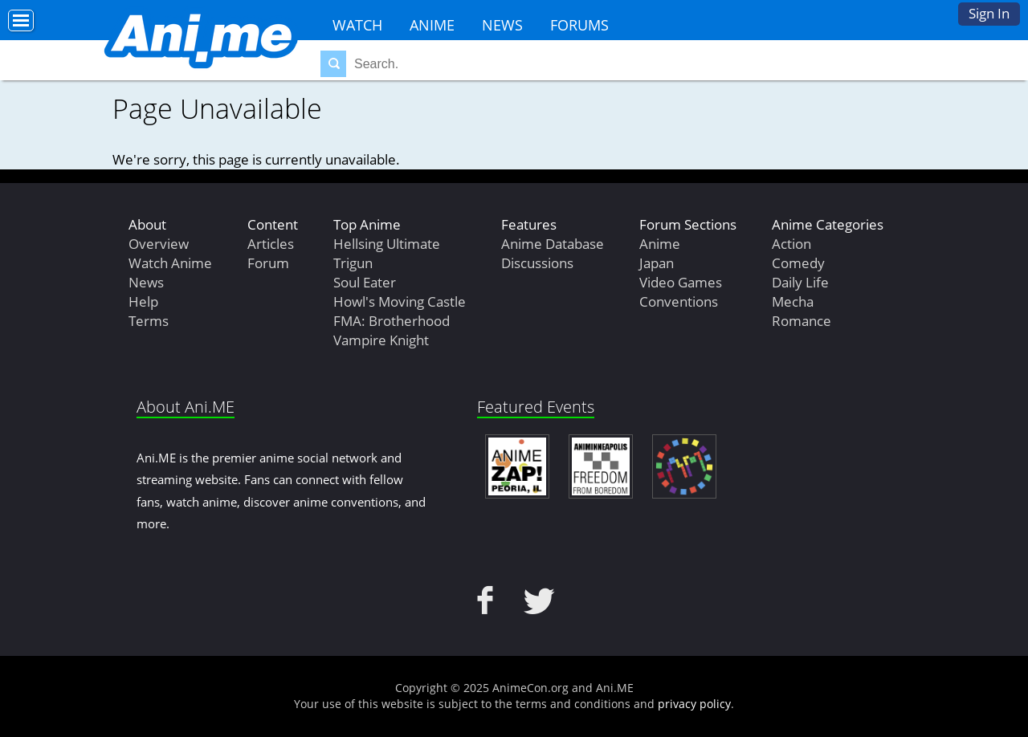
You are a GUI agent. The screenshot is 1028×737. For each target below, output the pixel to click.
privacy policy (694, 703)
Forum (268, 263)
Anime (432, 25)
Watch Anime (170, 263)
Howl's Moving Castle (399, 301)
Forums (579, 25)
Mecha (793, 301)
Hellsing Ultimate (386, 243)
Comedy (798, 263)
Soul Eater (364, 282)
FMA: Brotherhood (391, 320)
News (502, 25)
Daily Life (800, 282)
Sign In (989, 13)
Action (791, 243)
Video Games (680, 282)
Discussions (537, 263)
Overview (158, 243)
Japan (656, 263)
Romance (801, 320)
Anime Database (552, 243)
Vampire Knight (381, 340)
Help (143, 301)
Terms (148, 320)
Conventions (678, 301)
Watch (357, 25)
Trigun (353, 263)
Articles (270, 243)
